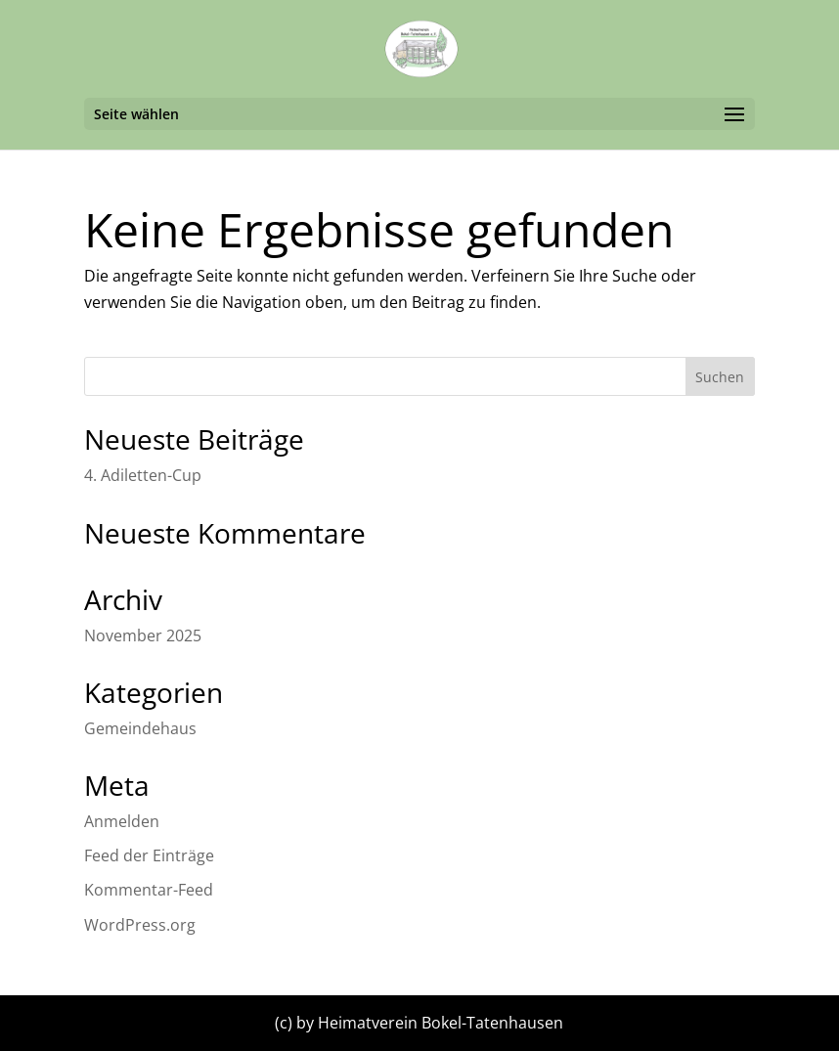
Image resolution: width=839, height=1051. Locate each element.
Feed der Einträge (149, 855)
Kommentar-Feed (148, 889)
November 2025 (142, 635)
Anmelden (121, 821)
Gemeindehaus (140, 728)
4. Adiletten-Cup (142, 475)
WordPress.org (140, 925)
